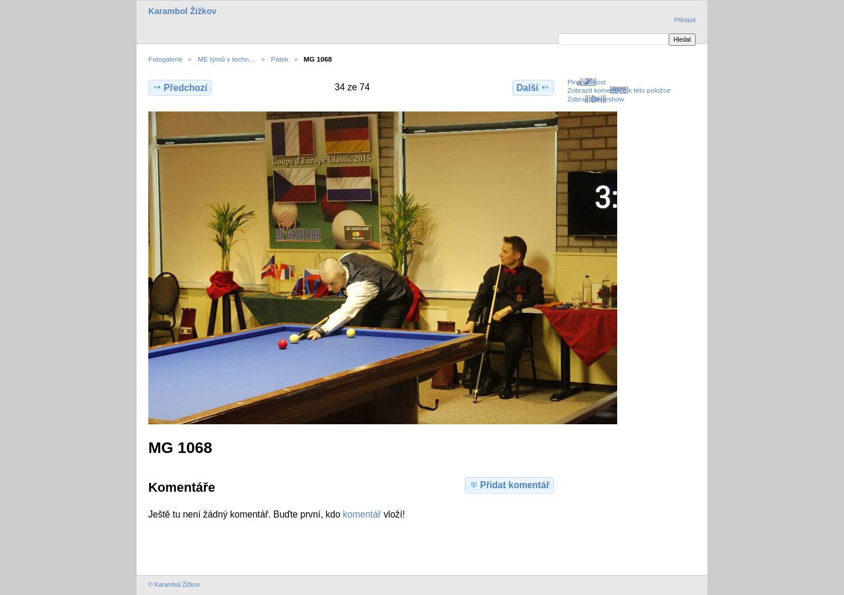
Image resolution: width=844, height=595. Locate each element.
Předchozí (179, 87)
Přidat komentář (509, 484)
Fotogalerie (165, 59)
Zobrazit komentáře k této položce (619, 90)
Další (532, 87)
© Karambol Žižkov (174, 585)
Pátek (279, 59)
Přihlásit (685, 20)
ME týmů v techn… (227, 59)
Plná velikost (586, 82)
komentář (362, 514)
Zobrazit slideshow (595, 99)
